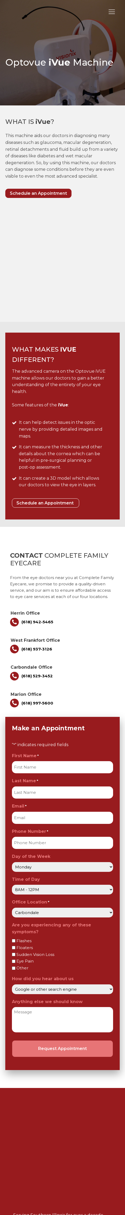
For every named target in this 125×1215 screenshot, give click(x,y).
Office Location (30, 789)
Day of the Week (31, 743)
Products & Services (42, 1073)
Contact (29, 1095)
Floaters (24, 834)
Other (22, 854)
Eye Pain (25, 847)
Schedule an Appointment (38, 193)
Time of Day (26, 766)
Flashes (24, 827)
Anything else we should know (47, 888)
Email (19, 693)
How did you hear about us (43, 865)
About (27, 1062)
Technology (33, 1084)
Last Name (25, 667)
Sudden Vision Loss (35, 841)
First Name (25, 642)
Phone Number (30, 718)
